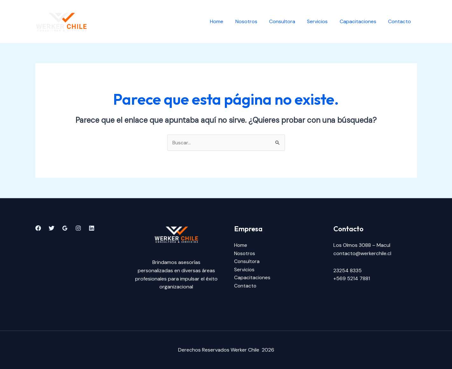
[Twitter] (51, 228)
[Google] (65, 228)
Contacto (400, 21)
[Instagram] (78, 228)
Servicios (321, 21)
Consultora (288, 21)
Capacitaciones (360, 21)
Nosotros (254, 21)
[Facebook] (38, 228)
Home (226, 21)
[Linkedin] (91, 228)
